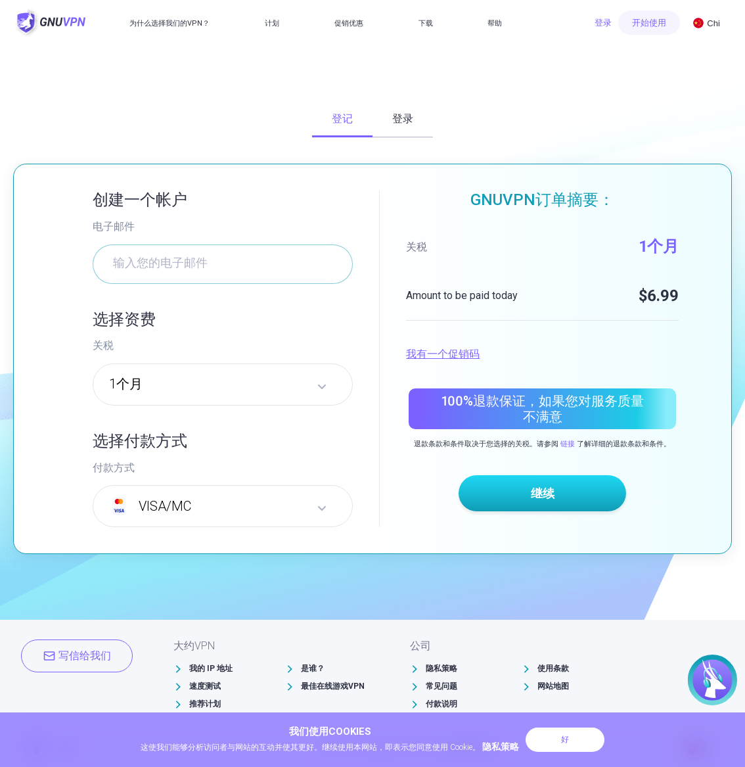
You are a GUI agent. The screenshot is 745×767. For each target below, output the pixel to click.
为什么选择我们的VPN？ (169, 23)
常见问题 (441, 686)
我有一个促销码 (443, 354)
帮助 (494, 23)
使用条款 (553, 668)
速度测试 (205, 686)
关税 (103, 345)
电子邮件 (114, 226)
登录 (603, 23)
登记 (342, 118)
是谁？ (313, 668)
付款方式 (114, 467)
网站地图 (553, 686)
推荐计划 (205, 704)
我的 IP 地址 (211, 668)
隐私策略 (441, 668)
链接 (567, 444)
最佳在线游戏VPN (333, 686)
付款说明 (441, 704)
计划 (272, 23)
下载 (425, 23)
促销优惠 (348, 23)
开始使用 (649, 23)
